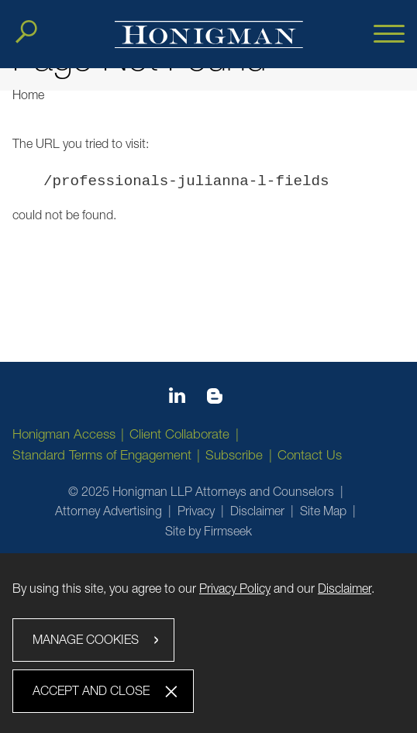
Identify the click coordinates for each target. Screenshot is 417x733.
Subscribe (234, 455)
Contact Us (309, 455)
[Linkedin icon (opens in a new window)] (177, 398)
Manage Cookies (86, 639)
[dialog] (208, 642)
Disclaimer (257, 511)
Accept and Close (91, 690)
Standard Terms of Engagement (101, 455)
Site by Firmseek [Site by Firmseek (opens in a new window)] (208, 531)
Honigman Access (63, 434)
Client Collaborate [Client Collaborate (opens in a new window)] (179, 434)
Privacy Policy (235, 588)
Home (28, 95)
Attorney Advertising (108, 511)
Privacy (196, 511)
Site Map (323, 511)
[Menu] (389, 34)
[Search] (26, 31)
